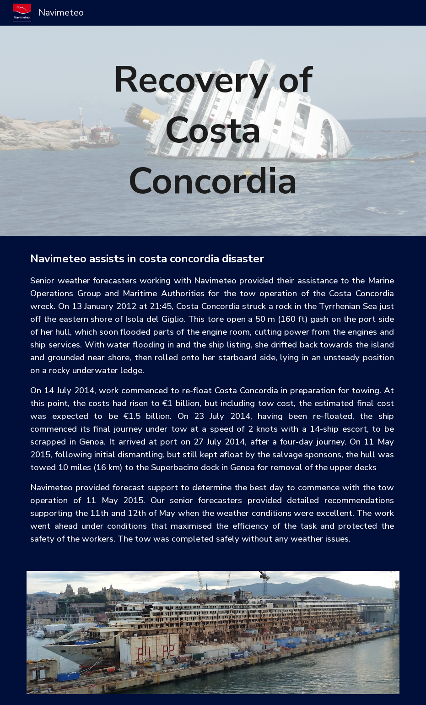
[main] (213, 130)
